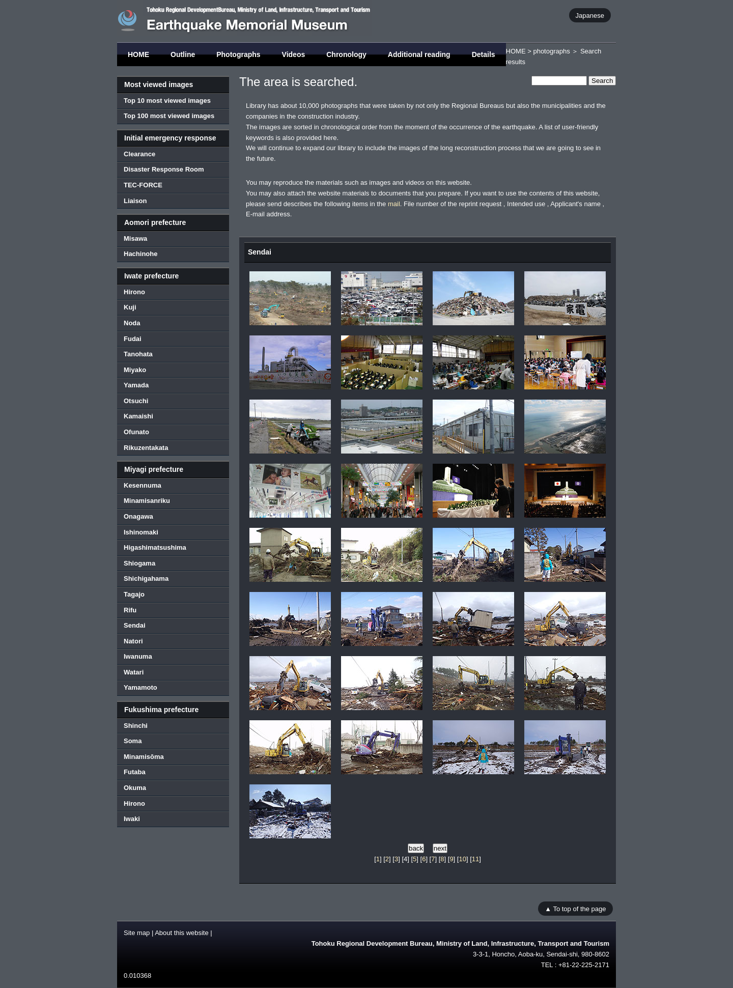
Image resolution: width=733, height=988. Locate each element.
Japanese (590, 15)
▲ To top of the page (575, 909)
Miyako (135, 370)
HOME (138, 54)
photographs (551, 51)
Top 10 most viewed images (167, 100)
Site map (137, 933)
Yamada (136, 385)
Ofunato (136, 432)
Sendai (135, 625)
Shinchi (136, 725)
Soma (133, 741)
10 (462, 859)
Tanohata (138, 354)
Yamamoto (140, 687)
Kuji (130, 307)
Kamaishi (138, 416)
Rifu (130, 610)
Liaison (135, 201)
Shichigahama (146, 578)
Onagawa (138, 516)
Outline (183, 54)
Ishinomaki (141, 532)
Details (483, 54)
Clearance (139, 154)
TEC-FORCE (143, 185)
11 (475, 859)
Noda (132, 323)
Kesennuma (142, 485)
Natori (133, 641)
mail (394, 204)
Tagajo (134, 594)
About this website (182, 933)
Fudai (133, 339)
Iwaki (132, 819)
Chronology (346, 54)
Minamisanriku (147, 500)
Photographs (238, 54)
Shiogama (139, 563)
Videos (293, 54)
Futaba (135, 772)
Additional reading (419, 54)
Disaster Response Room (164, 169)
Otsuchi (136, 401)
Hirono (134, 292)
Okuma (135, 788)
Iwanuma (138, 656)
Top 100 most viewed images (169, 116)
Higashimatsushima (155, 547)
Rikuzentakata (146, 447)
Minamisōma (144, 756)
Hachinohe (140, 254)
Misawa (135, 238)
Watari (134, 672)
